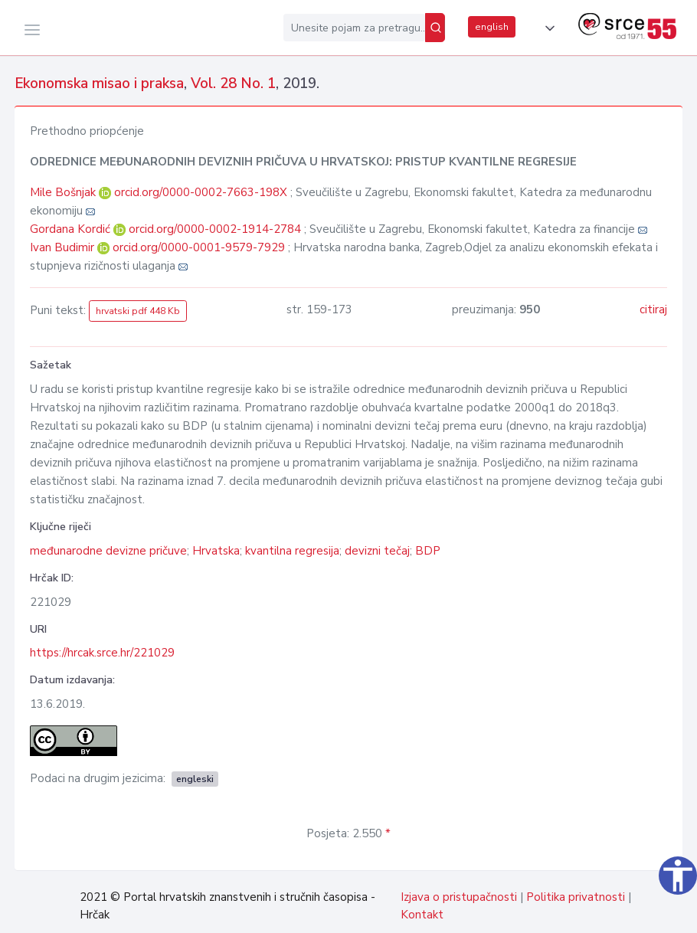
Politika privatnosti (575, 897)
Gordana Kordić (71, 229)
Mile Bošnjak (64, 192)
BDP (427, 550)
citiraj (653, 309)
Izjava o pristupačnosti (459, 897)
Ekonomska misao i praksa (99, 83)
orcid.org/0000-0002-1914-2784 (215, 229)
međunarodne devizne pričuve (108, 550)
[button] (547, 28)
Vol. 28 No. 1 (233, 83)
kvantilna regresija (292, 550)
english (492, 27)
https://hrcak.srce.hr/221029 (102, 652)
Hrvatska (216, 550)
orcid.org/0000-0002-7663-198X (200, 192)
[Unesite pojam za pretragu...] (354, 27)
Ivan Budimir (63, 247)
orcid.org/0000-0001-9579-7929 (199, 247)
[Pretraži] (435, 27)
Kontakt (422, 914)
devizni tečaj (377, 550)
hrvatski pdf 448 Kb (138, 311)
